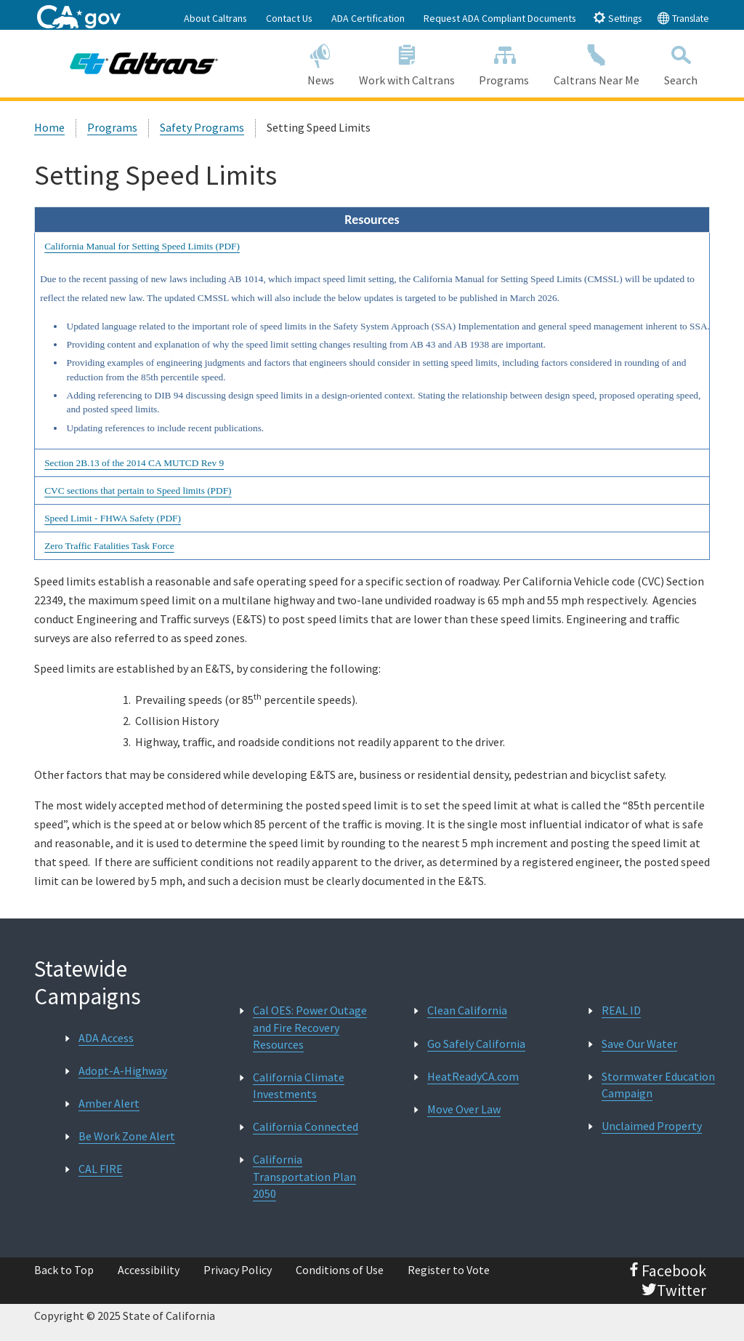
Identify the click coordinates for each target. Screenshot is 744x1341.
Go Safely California (476, 1043)
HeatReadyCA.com (473, 1076)
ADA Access (106, 1037)
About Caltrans (215, 18)
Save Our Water (639, 1043)
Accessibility (148, 1269)
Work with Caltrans (407, 63)
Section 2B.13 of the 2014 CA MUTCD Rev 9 (134, 462)
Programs (503, 63)
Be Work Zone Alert (126, 1136)
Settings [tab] (617, 18)
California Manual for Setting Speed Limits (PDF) (142, 246)
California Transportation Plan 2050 (304, 1176)
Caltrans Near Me (596, 63)
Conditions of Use (340, 1269)
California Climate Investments (298, 1085)
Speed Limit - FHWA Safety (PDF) (112, 518)
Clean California (467, 1010)
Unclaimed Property (652, 1125)
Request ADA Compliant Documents (500, 18)
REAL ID (621, 1010)
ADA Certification (368, 18)
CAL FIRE (100, 1168)
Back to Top (64, 1269)
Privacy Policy (237, 1269)
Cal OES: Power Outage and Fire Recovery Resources (310, 1027)
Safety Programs (202, 127)
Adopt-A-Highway (122, 1070)
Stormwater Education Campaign (658, 1084)
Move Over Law (464, 1109)
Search (681, 63)
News (321, 63)
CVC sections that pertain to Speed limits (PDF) (137, 490)
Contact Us (289, 18)
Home (49, 127)
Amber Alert (109, 1103)
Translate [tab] (683, 18)
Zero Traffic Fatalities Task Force (109, 545)
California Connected (305, 1126)
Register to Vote (449, 1269)
